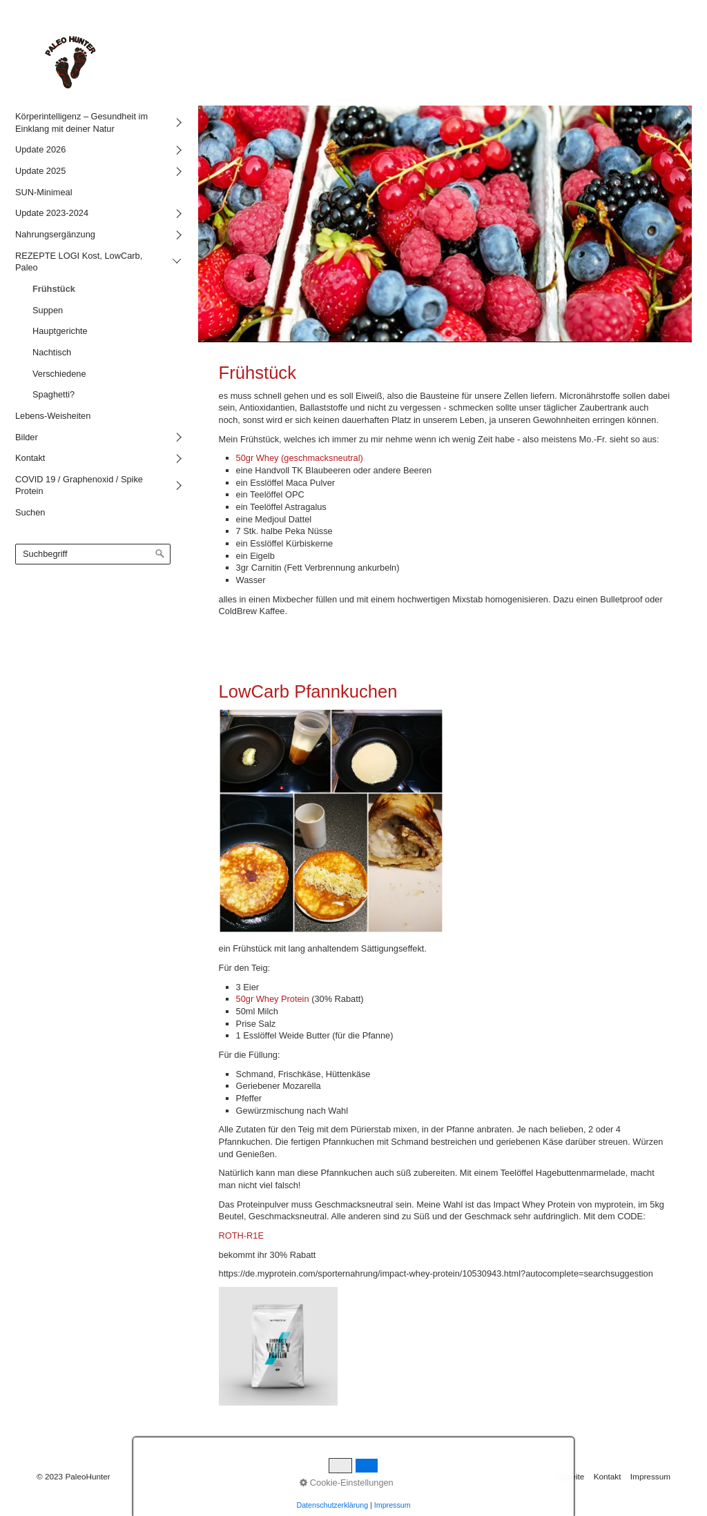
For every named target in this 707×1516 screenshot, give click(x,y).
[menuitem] (96, 122)
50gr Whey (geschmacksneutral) (299, 458)
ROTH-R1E (241, 1235)
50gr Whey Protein (274, 999)
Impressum (650, 1476)
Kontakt (607, 1476)
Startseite (567, 1476)
